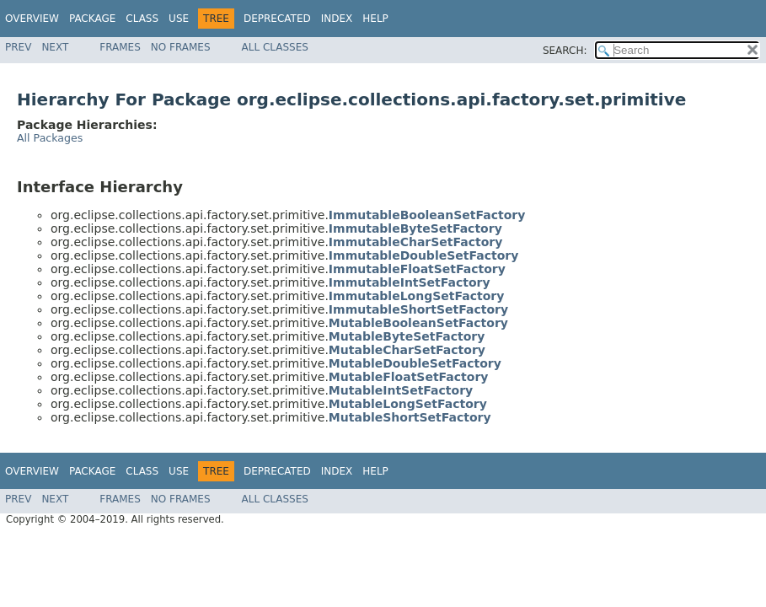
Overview (32, 18)
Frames (120, 47)
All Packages (50, 138)
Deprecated (277, 18)
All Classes (275, 47)
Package (92, 18)
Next (54, 47)
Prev (18, 47)
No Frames (181, 47)
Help (375, 18)
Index (337, 18)
